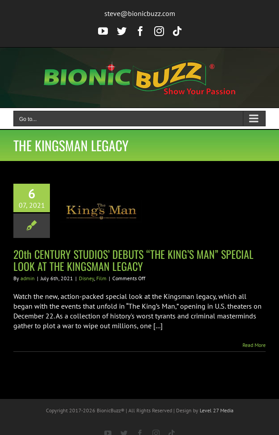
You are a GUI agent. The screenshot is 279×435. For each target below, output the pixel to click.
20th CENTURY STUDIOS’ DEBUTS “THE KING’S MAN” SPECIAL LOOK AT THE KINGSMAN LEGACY (133, 260)
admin (28, 278)
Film (101, 278)
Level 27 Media (217, 410)
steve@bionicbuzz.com (139, 13)
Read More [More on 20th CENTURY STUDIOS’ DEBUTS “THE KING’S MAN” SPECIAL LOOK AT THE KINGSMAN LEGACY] (254, 345)
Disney (86, 278)
